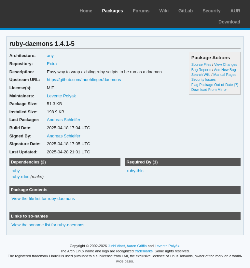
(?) (236, 85)
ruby (15, 170)
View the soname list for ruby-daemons (47, 224)
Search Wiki (201, 75)
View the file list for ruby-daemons (43, 198)
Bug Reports (201, 70)
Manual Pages (225, 75)
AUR (235, 10)
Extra (52, 63)
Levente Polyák (167, 246)
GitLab (185, 10)
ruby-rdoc (20, 176)
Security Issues (203, 79)
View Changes (225, 64)
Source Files (201, 64)
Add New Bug (225, 70)
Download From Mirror (209, 90)
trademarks (144, 251)
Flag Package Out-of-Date (212, 85)
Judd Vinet (116, 246)
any (50, 55)
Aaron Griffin (137, 246)
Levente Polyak (61, 95)
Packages (112, 10)
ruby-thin (135, 170)
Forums (141, 10)
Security (211, 10)
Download (229, 21)
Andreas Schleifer (63, 119)
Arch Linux (36, 9)
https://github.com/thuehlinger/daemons (84, 79)
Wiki (164, 10)
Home (86, 10)
